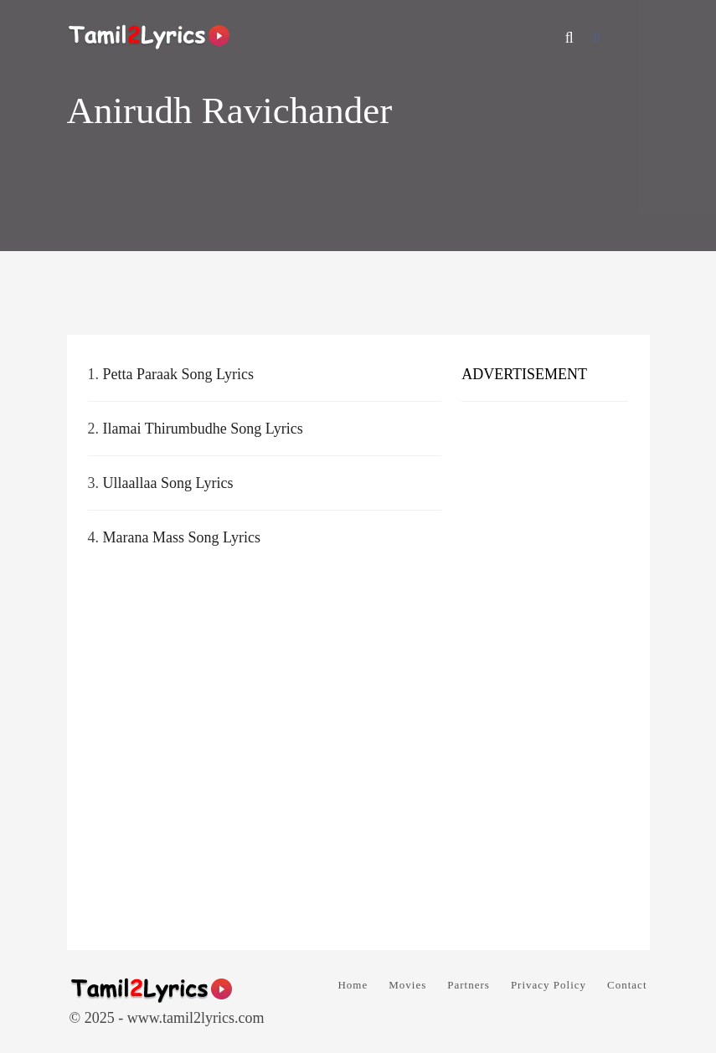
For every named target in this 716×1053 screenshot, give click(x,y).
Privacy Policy (548, 985)
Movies (407, 985)
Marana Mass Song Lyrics (181, 537)
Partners (468, 985)
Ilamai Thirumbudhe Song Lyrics (203, 428)
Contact (626, 985)
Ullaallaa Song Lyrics (168, 483)
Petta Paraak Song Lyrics (178, 374)
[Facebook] (597, 37)
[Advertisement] (544, 670)
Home (352, 985)
